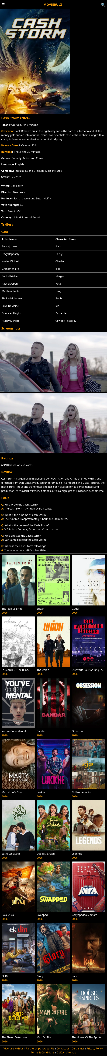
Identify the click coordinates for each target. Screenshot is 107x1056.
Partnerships (33, 1048)
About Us (48, 1048)
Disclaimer (78, 1048)
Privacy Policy (95, 1048)
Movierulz (52, 4)
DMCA (60, 1052)
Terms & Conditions (42, 1052)
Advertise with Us (13, 1048)
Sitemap (71, 1052)
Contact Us (62, 1048)
